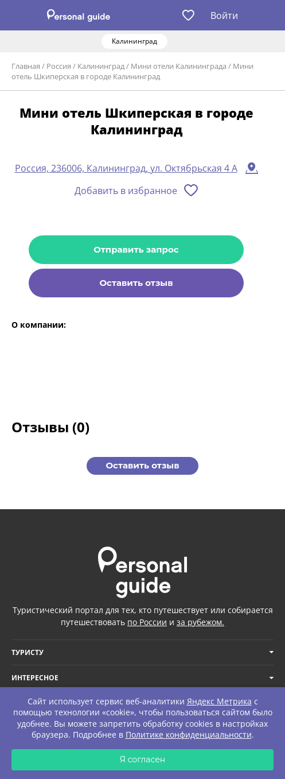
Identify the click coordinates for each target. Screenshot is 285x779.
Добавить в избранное (126, 190)
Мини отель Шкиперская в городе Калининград (132, 71)
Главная (25, 66)
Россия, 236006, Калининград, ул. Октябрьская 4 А (126, 168)
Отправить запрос (135, 249)
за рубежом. (200, 622)
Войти (224, 15)
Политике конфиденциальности (189, 734)
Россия (58, 66)
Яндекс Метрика (219, 701)
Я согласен (143, 759)
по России (147, 622)
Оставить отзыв (136, 282)
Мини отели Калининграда (179, 66)
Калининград (100, 66)
